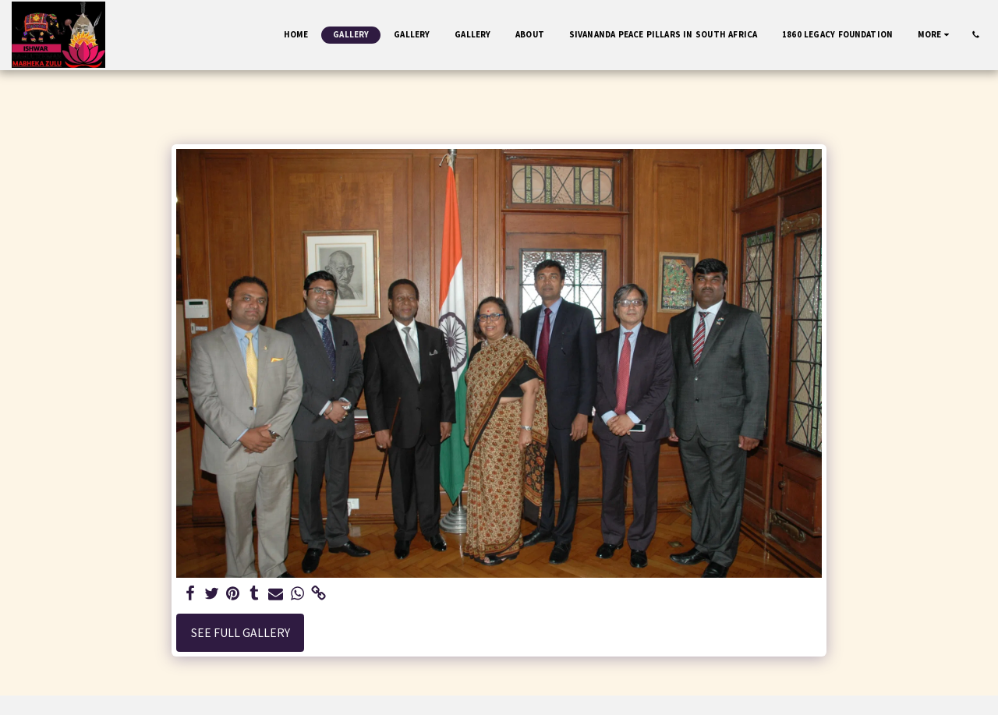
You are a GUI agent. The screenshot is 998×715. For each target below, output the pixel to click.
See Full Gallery (240, 632)
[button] (976, 34)
